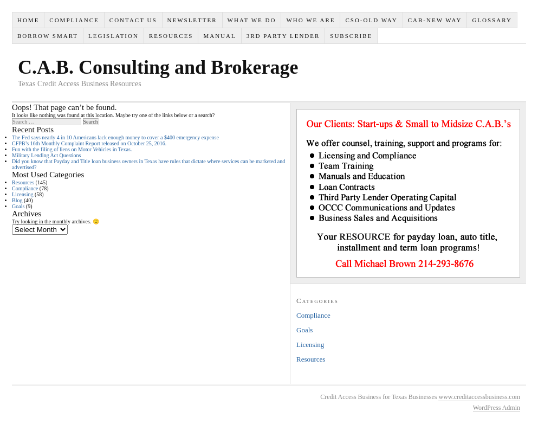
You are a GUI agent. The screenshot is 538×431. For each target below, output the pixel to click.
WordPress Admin (496, 407)
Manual (219, 36)
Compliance (74, 20)
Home (28, 20)
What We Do (252, 20)
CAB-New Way (435, 20)
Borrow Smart (47, 36)
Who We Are (310, 20)
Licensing (22, 194)
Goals (18, 206)
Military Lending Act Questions (46, 155)
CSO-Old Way (371, 20)
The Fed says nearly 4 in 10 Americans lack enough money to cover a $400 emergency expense (115, 137)
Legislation (113, 36)
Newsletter (192, 20)
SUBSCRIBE (351, 36)
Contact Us (133, 20)
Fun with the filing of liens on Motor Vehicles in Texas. (72, 149)
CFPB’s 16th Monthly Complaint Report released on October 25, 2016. (89, 143)
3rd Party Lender (283, 36)
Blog (17, 200)
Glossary (491, 20)
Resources (171, 36)
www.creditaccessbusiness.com (479, 397)
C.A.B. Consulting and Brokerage (158, 67)
